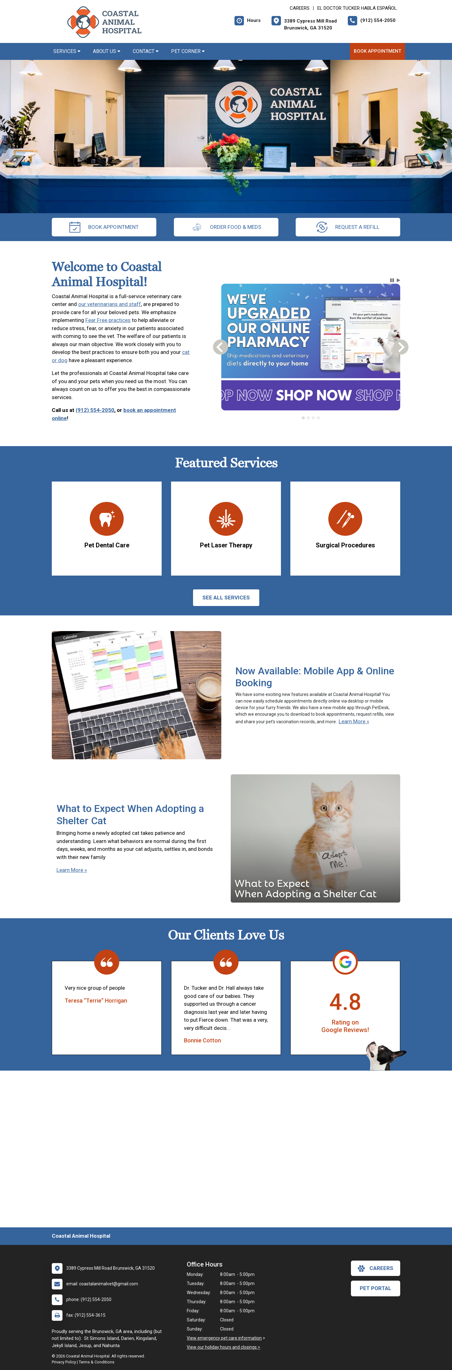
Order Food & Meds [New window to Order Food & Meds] (226, 227)
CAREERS (299, 8)
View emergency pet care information (224, 1338)
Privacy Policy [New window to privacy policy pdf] (64, 1362)
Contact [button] (146, 51)
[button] (392, 280)
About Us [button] (106, 51)
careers (375, 1268)
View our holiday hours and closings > (223, 1347)
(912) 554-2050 (95, 410)
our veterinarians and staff (109, 304)
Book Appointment (377, 51)
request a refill (347, 227)
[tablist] (311, 418)
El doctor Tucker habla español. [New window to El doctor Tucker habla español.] (357, 8)
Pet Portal (375, 1288)
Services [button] (66, 51)
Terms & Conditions (96, 1362)
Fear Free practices (108, 320)
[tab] (303, 418)
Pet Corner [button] (188, 51)
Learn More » (354, 721)
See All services (226, 597)
